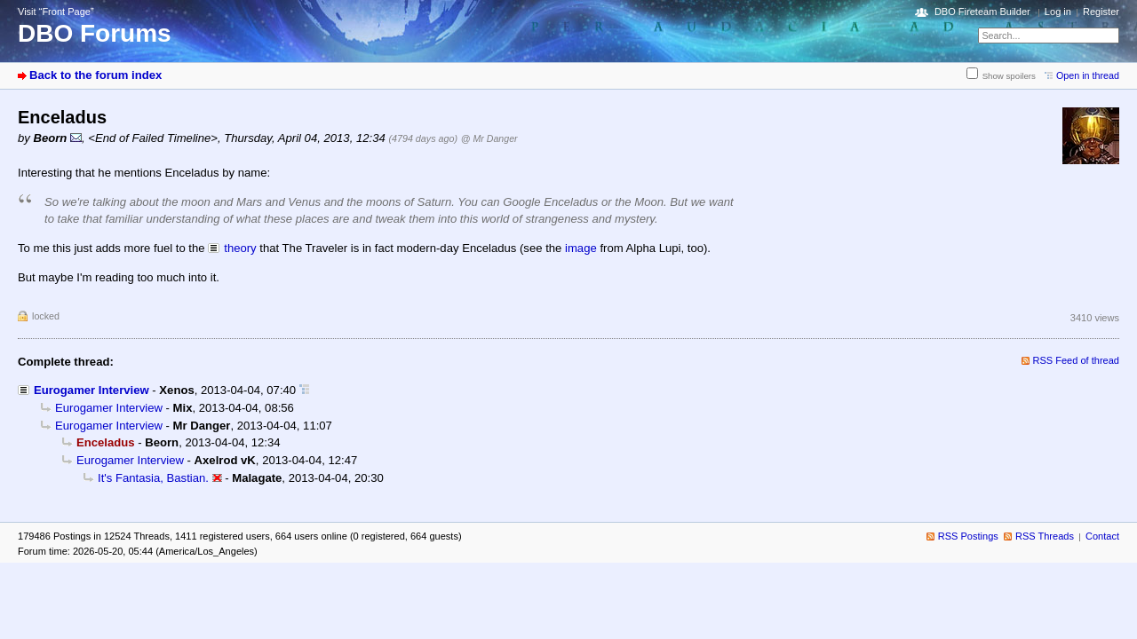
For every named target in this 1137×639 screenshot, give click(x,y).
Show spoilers (1009, 76)
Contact (1102, 536)
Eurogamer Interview (91, 390)
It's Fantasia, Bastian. (153, 478)
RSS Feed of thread (1076, 360)
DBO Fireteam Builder (982, 11)
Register (1101, 11)
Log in (1058, 11)
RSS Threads (1044, 536)
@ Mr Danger (489, 138)
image (581, 248)
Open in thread (1087, 75)
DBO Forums (94, 33)
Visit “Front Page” (56, 11)
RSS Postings (968, 536)
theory (240, 248)
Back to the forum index (95, 75)
